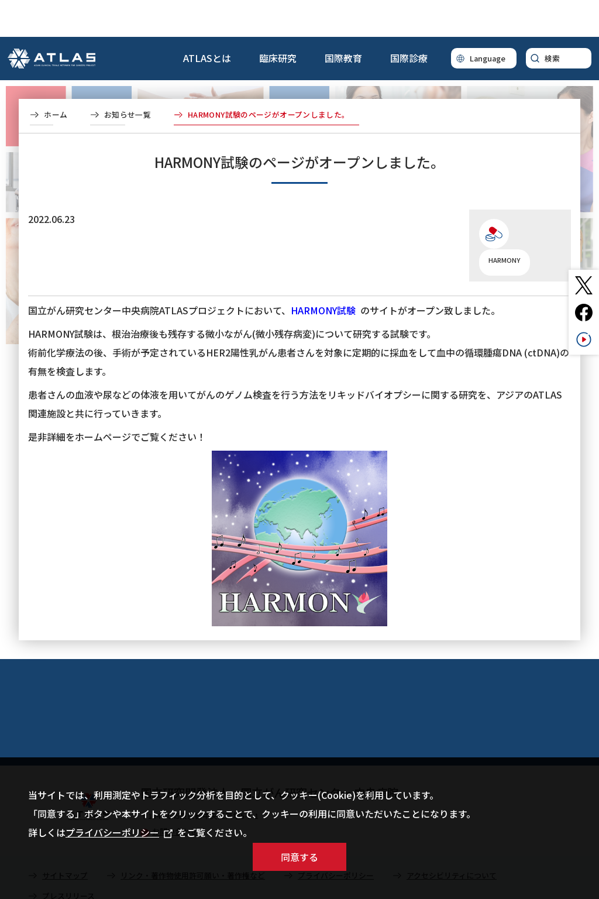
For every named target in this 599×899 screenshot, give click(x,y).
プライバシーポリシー (119, 832)
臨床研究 (278, 21)
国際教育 (343, 21)
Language (487, 21)
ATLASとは (207, 21)
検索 (552, 21)
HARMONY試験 (323, 273)
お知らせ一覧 (127, 77)
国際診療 (409, 21)
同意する (299, 857)
